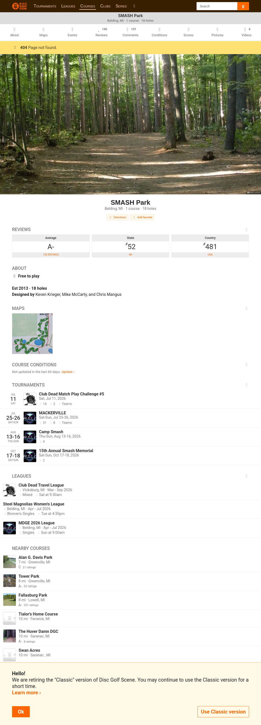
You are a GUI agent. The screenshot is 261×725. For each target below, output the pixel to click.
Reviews (130, 229)
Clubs (105, 6)
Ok (21, 712)
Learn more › (26, 693)
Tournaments (45, 6)
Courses (87, 6)
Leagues (68, 6)
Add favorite (142, 217)
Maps (130, 308)
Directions (117, 217)
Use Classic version (223, 712)
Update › (67, 372)
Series (121, 6)
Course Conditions (130, 364)
